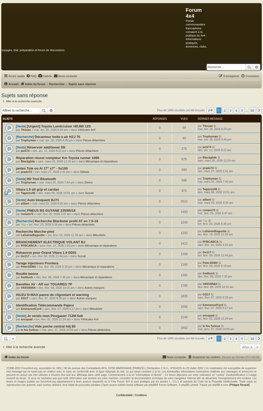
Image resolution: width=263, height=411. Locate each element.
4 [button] (236, 110)
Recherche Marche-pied (35, 231)
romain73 (27, 214)
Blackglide (28, 161)
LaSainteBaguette (33, 235)
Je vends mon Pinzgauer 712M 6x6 (55, 316)
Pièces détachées (94, 140)
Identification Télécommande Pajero (45, 305)
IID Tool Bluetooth (41, 179)
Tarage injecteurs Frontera (37, 263)
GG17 (24, 298)
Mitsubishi (99, 235)
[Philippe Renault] (239, 385)
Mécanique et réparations (102, 161)
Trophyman (28, 140)
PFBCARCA (29, 245)
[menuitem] (31, 76)
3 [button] (230, 110)
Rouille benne (27, 274)
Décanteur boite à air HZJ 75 (57, 137)
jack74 (25, 150)
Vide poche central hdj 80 (55, 326)
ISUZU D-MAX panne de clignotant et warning (52, 295)
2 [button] (225, 110)
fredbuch (27, 277)
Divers (88, 182)
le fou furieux (30, 329)
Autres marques (94, 287)
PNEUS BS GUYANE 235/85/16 (51, 210)
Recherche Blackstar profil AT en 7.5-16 (66, 221)
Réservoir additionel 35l (46, 147)
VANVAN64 (28, 287)
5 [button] (242, 110)
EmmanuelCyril (31, 308)
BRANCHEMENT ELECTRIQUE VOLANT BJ (50, 242)
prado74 (26, 171)
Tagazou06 (28, 192)
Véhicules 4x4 (87, 129)
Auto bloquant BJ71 (43, 200)
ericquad (27, 319)
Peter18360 (28, 266)
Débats (84, 171)
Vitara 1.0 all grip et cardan (37, 189)
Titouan (26, 129)
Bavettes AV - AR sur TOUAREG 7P (44, 284)
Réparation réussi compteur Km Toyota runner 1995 (57, 158)
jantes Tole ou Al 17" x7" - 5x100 (42, 168)
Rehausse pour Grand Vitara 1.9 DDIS (46, 253)
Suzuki (89, 192)
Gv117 (25, 256)
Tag (23, 224)
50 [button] (252, 110)
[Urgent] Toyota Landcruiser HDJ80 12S (59, 126)
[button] (210, 110)
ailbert (25, 203)
